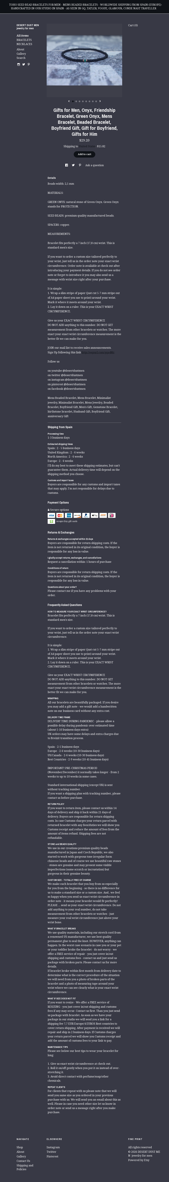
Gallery (21, 53)
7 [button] (93, 101)
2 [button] (76, 101)
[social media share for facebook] (67, 165)
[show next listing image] (100, 101)
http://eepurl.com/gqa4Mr (98, 352)
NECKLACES (24, 44)
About (20, 49)
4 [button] (83, 101)
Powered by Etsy (138, 1160)
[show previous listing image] (69, 101)
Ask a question (94, 165)
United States (87, 146)
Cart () (133, 25)
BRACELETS (24, 40)
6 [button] (89, 101)
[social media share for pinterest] (80, 165)
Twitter (51, 1151)
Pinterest (52, 1156)
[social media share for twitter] (73, 165)
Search (21, 57)
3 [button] (79, 101)
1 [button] (73, 101)
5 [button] (86, 101)
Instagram (53, 1147)
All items (23, 35)
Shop (20, 1147)
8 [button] (96, 101)
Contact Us (23, 1161)
